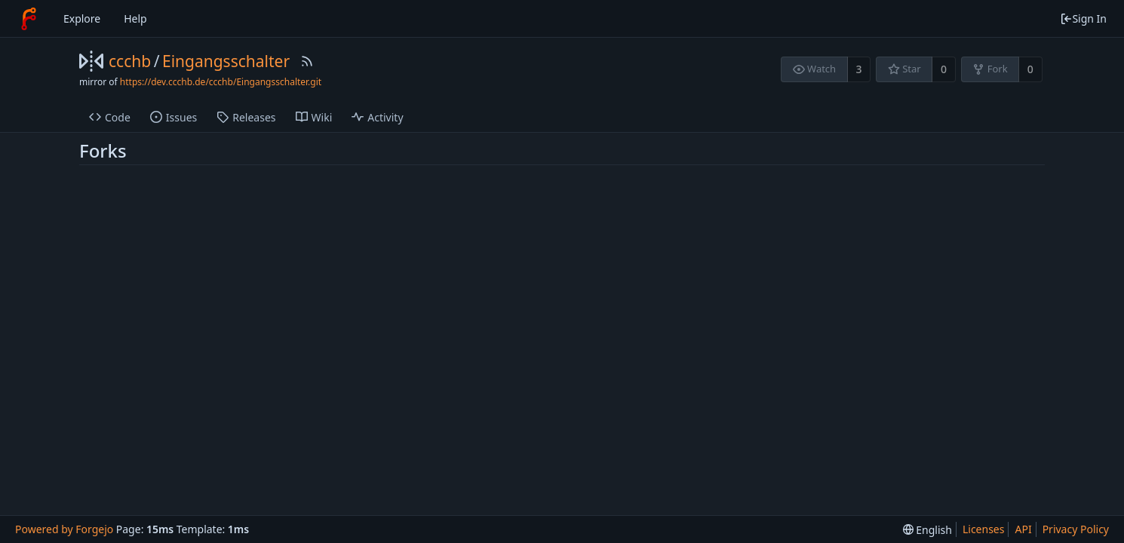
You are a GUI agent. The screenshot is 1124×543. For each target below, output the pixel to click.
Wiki (314, 117)
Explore (81, 18)
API (1023, 529)
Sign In (1083, 18)
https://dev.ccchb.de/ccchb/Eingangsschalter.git (220, 81)
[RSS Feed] (307, 61)
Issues (173, 117)
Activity (377, 117)
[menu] (927, 530)
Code (110, 117)
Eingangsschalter (226, 61)
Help (135, 18)
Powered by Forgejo (64, 529)
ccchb (130, 61)
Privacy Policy (1076, 529)
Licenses (984, 529)
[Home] (29, 18)
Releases (246, 117)
